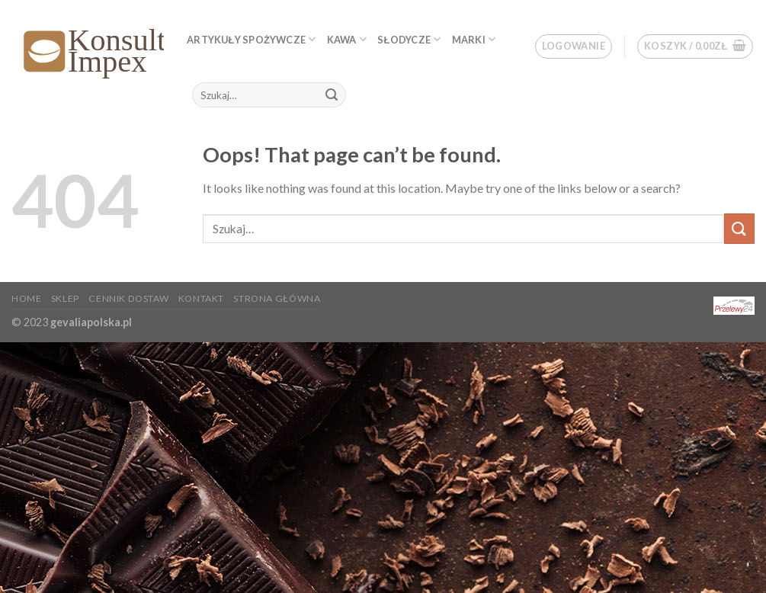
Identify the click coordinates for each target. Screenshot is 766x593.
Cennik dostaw (128, 298)
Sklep (65, 298)
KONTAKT (201, 298)
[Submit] (332, 95)
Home (26, 298)
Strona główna (276, 298)
